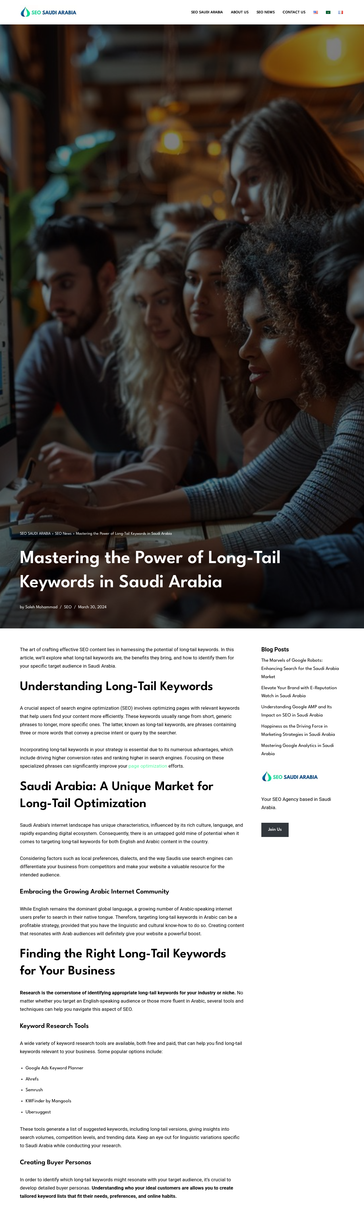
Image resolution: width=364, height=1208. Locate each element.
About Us (240, 12)
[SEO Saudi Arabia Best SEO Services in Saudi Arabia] (50, 12)
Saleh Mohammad (41, 607)
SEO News (266, 12)
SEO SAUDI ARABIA (35, 534)
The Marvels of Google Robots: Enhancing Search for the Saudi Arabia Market (300, 668)
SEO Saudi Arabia (207, 12)
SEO (68, 607)
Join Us (275, 830)
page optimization (148, 766)
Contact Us (294, 12)
